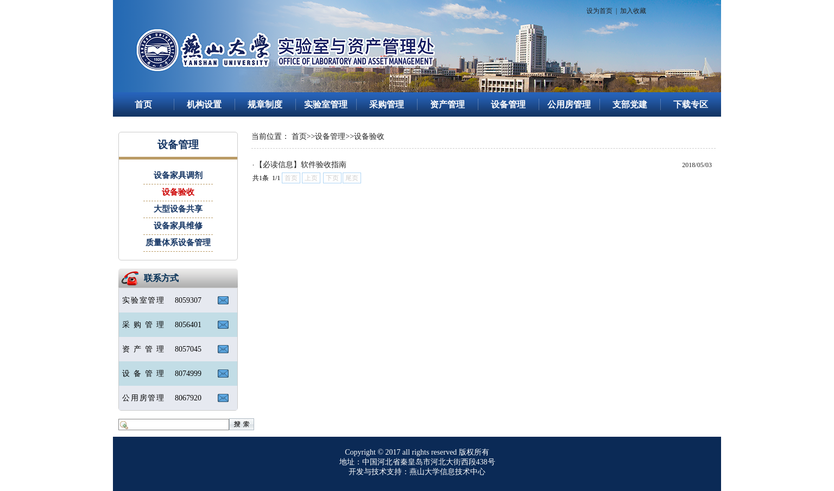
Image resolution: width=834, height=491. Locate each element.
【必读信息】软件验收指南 (300, 165)
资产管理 (447, 104)
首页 (143, 104)
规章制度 (265, 104)
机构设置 (204, 104)
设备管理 (508, 104)
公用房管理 (569, 104)
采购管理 (386, 104)
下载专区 (690, 104)
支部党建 (629, 104)
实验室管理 (326, 104)
